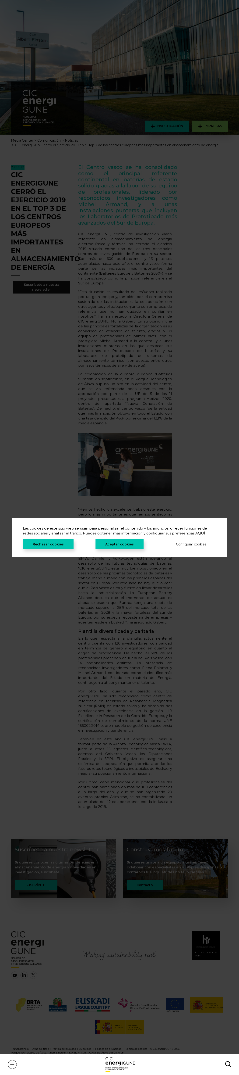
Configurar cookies (191, 544)
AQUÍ (200, 533)
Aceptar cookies (119, 544)
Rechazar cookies (48, 544)
